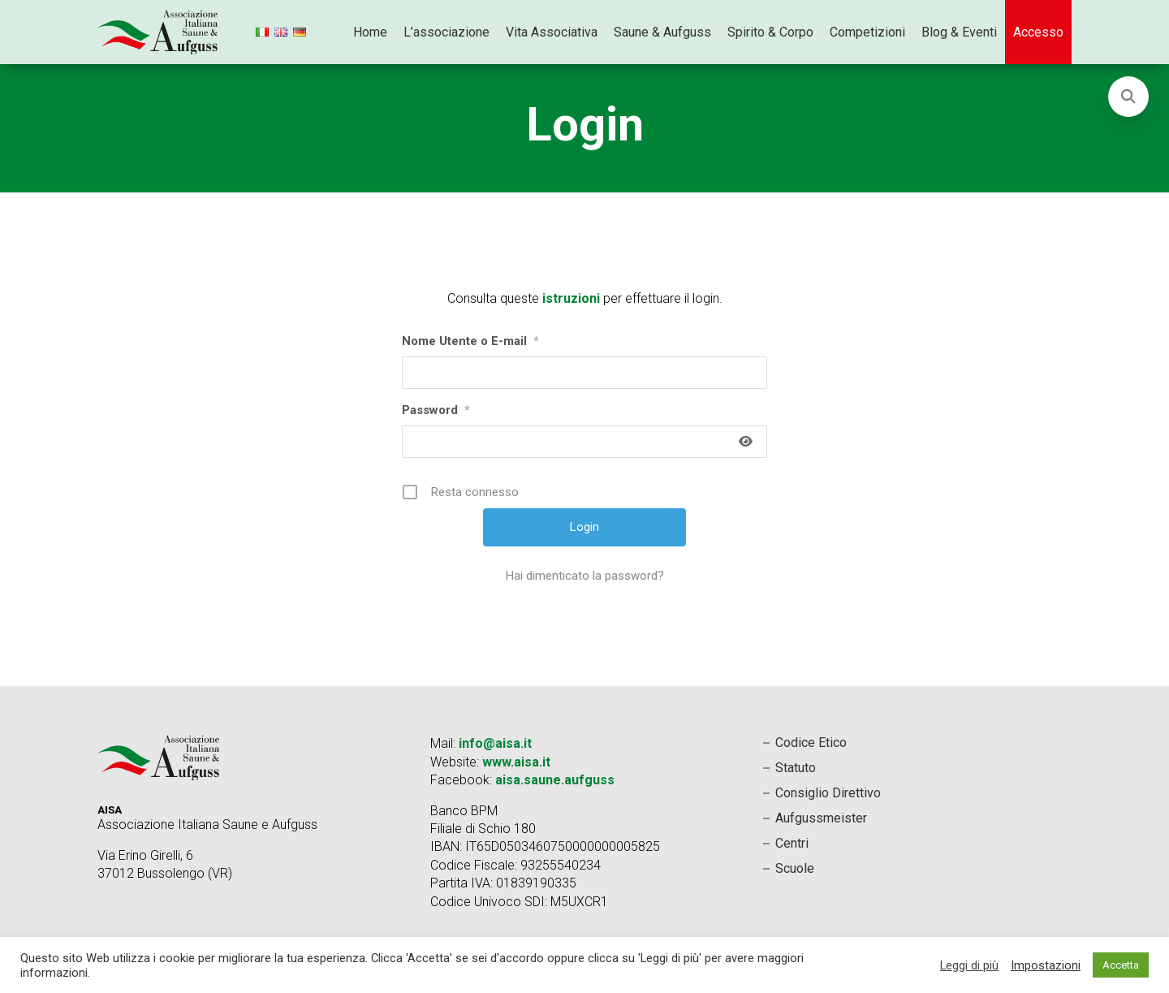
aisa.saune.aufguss (555, 780)
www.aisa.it (516, 762)
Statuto (795, 767)
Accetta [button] (1120, 965)
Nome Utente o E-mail (470, 341)
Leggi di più (969, 965)
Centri (792, 843)
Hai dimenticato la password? (585, 575)
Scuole (794, 868)
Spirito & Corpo (770, 32)
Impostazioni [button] (1046, 965)
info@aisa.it (495, 743)
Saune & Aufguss (662, 32)
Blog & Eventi (959, 32)
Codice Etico (811, 742)
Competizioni (867, 32)
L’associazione (446, 32)
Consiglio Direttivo (828, 793)
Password (436, 410)
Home (370, 32)
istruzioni (571, 298)
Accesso (1038, 32)
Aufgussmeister (821, 818)
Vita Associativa (551, 32)
